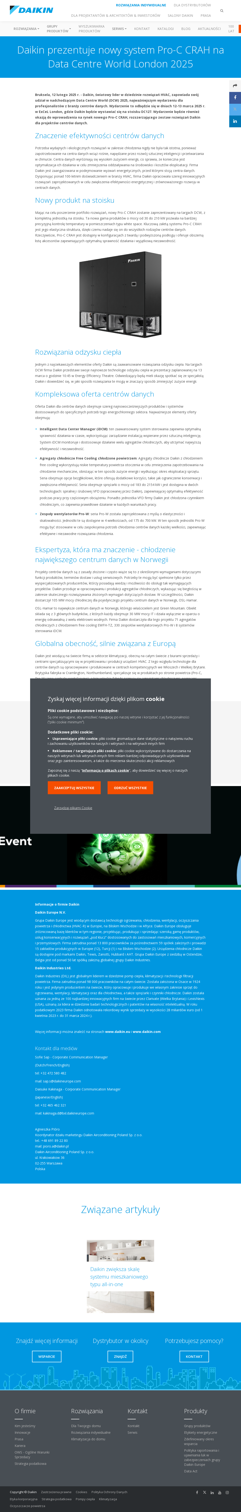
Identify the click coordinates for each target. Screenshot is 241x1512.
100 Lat (231, 28)
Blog (185, 28)
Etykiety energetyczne (200, 1432)
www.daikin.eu (117, 1031)
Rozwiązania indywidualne (91, 1432)
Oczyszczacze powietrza (27, 1506)
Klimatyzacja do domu (88, 1439)
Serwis (132, 1432)
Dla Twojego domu (86, 1426)
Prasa (19, 1439)
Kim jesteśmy (25, 1426)
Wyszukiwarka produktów (91, 28)
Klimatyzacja (108, 1499)
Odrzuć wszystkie (130, 787)
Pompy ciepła (85, 1499)
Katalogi (165, 28)
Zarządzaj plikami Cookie (73, 807)
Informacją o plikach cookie (105, 770)
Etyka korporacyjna (23, 1499)
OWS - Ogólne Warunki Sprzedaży (32, 1454)
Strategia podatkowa (30, 1463)
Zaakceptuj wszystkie (74, 787)
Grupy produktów (197, 1426)
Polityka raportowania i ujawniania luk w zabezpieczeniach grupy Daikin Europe (202, 1457)
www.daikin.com (147, 1031)
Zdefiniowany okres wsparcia (199, 1441)
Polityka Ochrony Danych (109, 1492)
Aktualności (209, 28)
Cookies (81, 1492)
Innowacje (22, 1432)
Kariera (20, 1445)
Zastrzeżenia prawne (56, 1492)
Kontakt (142, 28)
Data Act (190, 1471)
